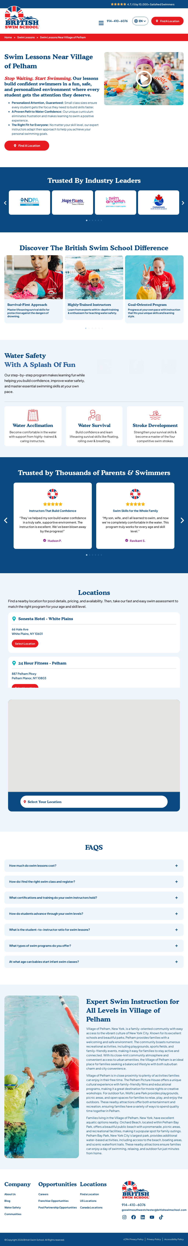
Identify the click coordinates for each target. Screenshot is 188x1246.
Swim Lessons (26, 37)
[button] (144, 78)
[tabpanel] (52, 518)
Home (8, 37)
